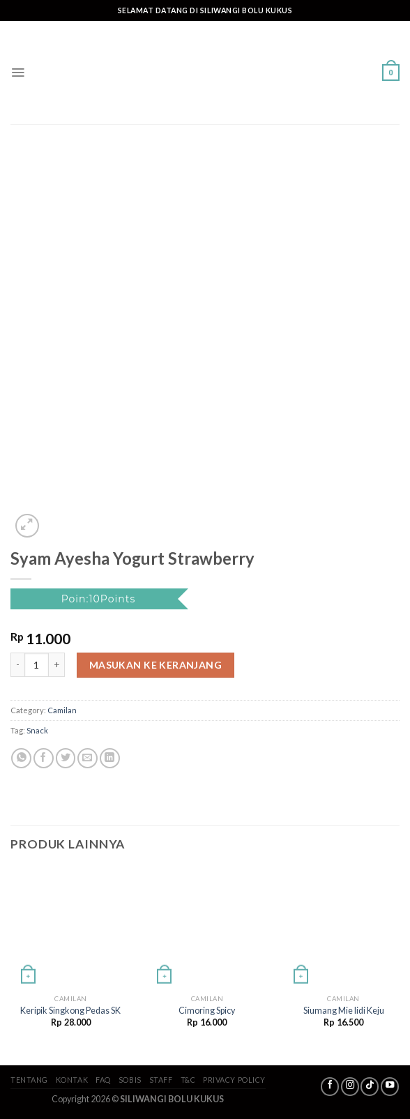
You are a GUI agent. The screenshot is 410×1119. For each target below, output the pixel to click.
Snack (37, 730)
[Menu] (17, 72)
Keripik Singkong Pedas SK (70, 1010)
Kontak (72, 1079)
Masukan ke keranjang (155, 665)
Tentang (29, 1079)
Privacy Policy (234, 1079)
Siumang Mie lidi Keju (343, 1010)
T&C (188, 1079)
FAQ (103, 1079)
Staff (161, 1079)
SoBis (130, 1079)
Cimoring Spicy (207, 1010)
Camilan (62, 710)
